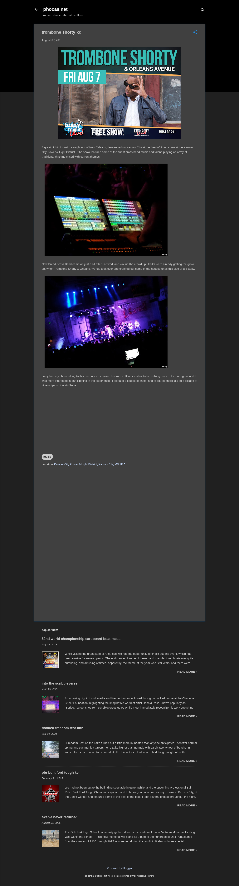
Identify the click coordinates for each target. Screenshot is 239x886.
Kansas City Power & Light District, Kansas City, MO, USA (89, 464)
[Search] (202, 10)
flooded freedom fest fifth (62, 728)
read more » (187, 671)
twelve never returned (59, 817)
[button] (195, 32)
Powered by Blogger (119, 868)
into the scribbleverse (59, 683)
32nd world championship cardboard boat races (81, 639)
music (47, 456)
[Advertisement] (119, 585)
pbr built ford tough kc (60, 773)
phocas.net (55, 9)
